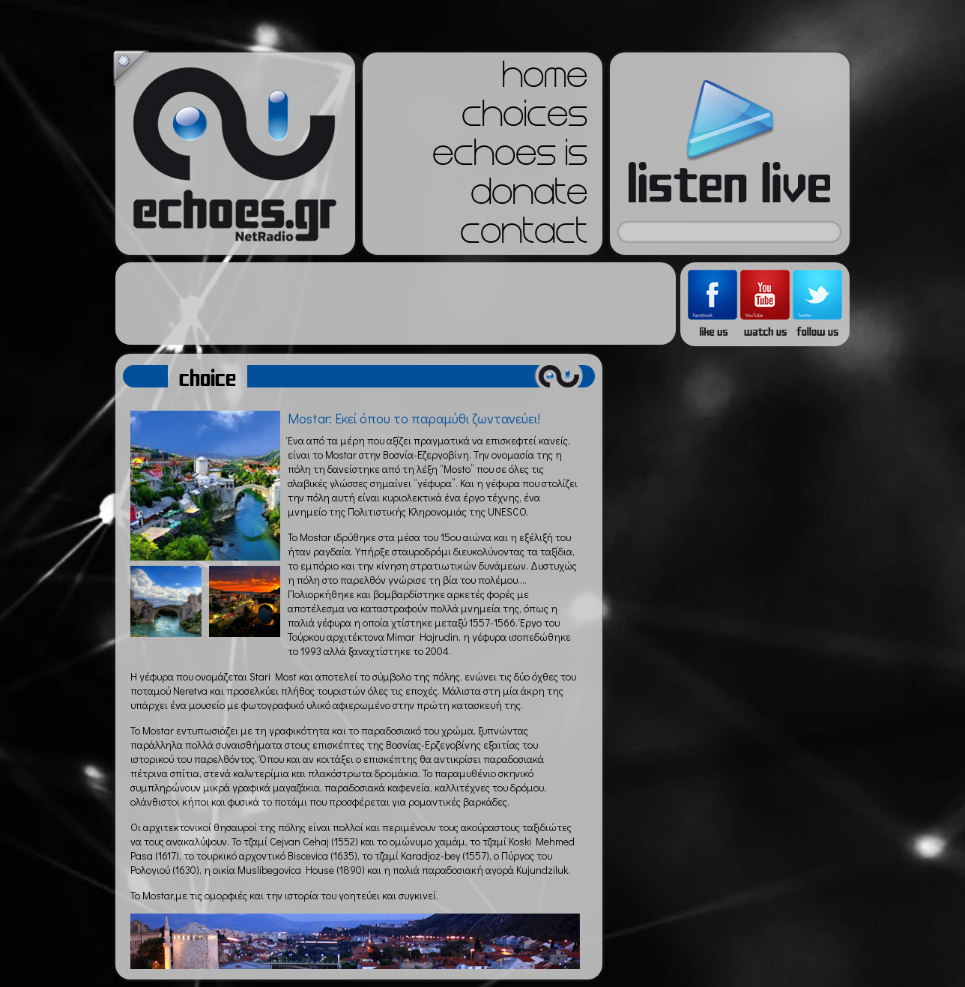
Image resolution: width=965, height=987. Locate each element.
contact (523, 235)
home (544, 79)
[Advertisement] (395, 303)
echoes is (509, 157)
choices (524, 118)
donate (529, 196)
